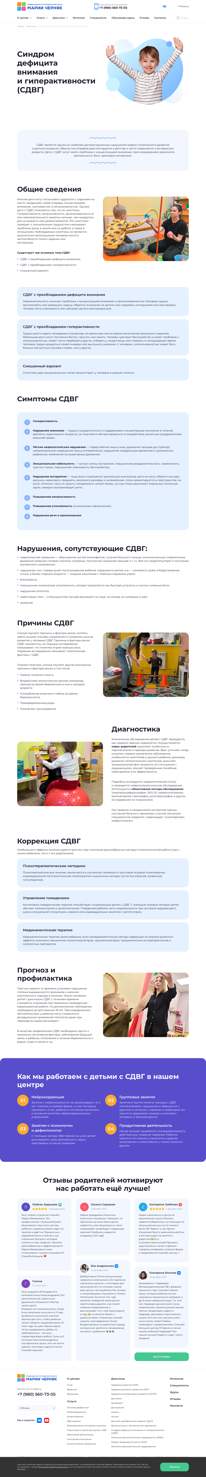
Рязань (184, 6)
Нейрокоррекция (76, 1412)
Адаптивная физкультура (80, 1434)
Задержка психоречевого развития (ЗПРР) (134, 1394)
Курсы (174, 1392)
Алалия (115, 1412)
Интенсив (79, 17)
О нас (70, 1385)
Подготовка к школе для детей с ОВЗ (86, 1430)
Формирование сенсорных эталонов (86, 1425)
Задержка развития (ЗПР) (124, 1385)
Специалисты (98, 17)
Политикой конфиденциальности (53, 1467)
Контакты (160, 17)
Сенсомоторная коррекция (81, 1443)
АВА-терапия (74, 1421)
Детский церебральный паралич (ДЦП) (132, 1421)
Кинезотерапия (75, 1416)
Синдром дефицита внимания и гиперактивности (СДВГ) (137, 1431)
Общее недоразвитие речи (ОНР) (129, 1442)
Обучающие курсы (123, 17)
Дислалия (116, 1398)
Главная (20, 26)
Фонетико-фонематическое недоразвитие (133, 1446)
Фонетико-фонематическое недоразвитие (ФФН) (137, 1437)
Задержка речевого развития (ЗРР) (130, 1389)
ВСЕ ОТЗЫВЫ (161, 1356)
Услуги (40, 17)
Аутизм (115, 1416)
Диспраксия (117, 1407)
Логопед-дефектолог (78, 1407)
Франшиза (72, 1394)
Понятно (174, 1467)
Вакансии (72, 1389)
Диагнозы (59, 17)
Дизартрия (117, 1403)
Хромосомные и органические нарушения (133, 1425)
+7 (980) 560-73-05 (36, 1394)
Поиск (185, 17)
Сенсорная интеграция (79, 1439)
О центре (22, 17)
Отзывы (144, 17)
